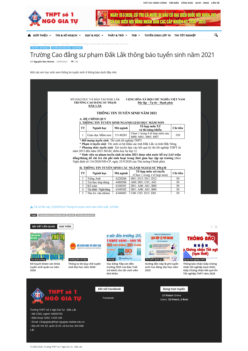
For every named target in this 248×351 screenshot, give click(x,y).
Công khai (187, 2)
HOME (29, 35)
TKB (136, 35)
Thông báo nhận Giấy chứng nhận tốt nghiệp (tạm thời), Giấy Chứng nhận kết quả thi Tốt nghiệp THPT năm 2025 (200, 268)
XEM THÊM (65, 226)
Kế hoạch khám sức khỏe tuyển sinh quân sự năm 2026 (45, 267)
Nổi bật (111, 259)
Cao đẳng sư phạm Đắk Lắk (52, 215)
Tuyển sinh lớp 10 (157, 35)
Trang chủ (34, 43)
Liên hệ (215, 2)
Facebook (108, 297)
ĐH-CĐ (71, 215)
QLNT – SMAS (202, 2)
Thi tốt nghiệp (185, 35)
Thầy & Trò (117, 35)
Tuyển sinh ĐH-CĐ (85, 215)
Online (171, 295)
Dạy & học (94, 35)
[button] (216, 35)
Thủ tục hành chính (155, 2)
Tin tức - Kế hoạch (40, 48)
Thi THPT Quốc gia (154, 259)
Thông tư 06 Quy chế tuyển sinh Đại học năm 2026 (85, 265)
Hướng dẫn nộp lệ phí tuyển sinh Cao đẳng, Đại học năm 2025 (162, 267)
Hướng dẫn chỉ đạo (78, 259)
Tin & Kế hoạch (68, 35)
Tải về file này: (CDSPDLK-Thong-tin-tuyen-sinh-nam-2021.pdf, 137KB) (74, 206)
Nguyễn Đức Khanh (44, 61)
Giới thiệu (42, 35)
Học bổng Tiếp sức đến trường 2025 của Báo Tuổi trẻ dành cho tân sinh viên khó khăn (122, 268)
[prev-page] (211, 227)
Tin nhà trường (38, 259)
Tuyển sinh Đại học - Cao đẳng (55, 43)
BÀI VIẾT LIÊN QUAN (43, 226)
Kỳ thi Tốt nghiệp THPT (194, 259)
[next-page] (216, 227)
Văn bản (174, 2)
